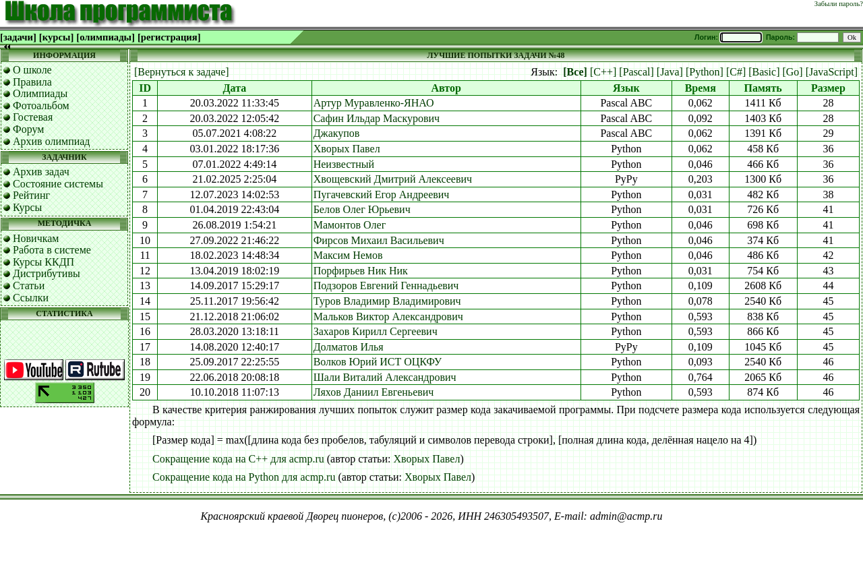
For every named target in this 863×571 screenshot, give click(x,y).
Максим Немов (348, 255)
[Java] (670, 72)
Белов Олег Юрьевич (362, 209)
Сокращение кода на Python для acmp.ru (243, 477)
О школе (32, 70)
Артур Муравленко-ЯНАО (374, 103)
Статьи (28, 285)
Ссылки (31, 297)
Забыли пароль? (838, 3)
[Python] (704, 72)
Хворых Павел (347, 148)
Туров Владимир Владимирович (387, 301)
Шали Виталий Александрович (385, 377)
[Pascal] (636, 72)
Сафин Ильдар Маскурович (377, 118)
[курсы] (56, 37)
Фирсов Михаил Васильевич (379, 240)
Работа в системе (52, 250)
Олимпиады (40, 93)
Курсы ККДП (43, 262)
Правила (32, 82)
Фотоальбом (41, 105)
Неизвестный (344, 164)
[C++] (603, 72)
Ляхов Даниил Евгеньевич (374, 392)
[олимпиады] (105, 37)
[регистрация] (169, 37)
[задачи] (18, 37)
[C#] (736, 72)
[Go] (792, 72)
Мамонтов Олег (350, 225)
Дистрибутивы (46, 273)
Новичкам (36, 238)
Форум (28, 129)
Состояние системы (58, 183)
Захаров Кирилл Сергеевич (376, 331)
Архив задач (41, 171)
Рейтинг (31, 195)
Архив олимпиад (51, 141)
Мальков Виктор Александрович (388, 316)
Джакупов (337, 133)
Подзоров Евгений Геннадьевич (386, 285)
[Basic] (763, 72)
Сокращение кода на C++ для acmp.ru (238, 458)
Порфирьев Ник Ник (361, 270)
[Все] (575, 72)
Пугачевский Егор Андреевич (382, 194)
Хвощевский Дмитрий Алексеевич (393, 179)
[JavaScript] (832, 72)
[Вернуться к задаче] (181, 72)
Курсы (27, 207)
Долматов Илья (349, 347)
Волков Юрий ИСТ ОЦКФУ (378, 361)
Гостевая (33, 117)
